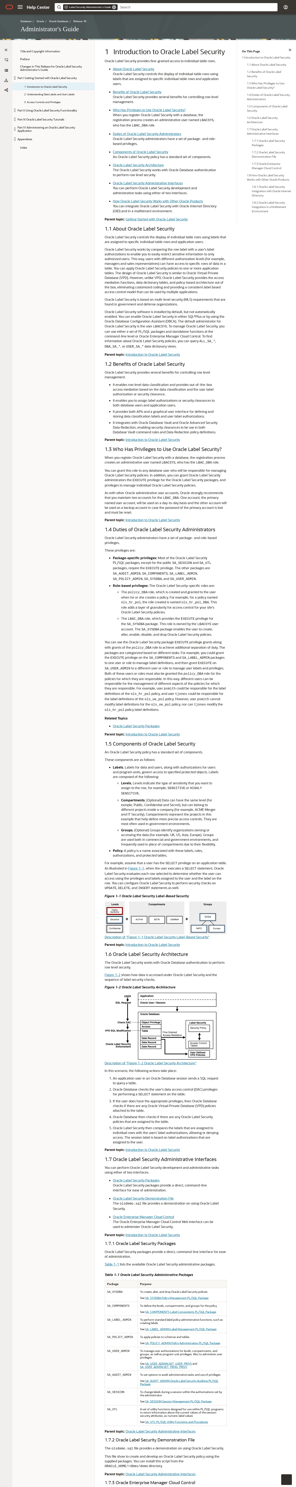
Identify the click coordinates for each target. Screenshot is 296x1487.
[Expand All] (6, 59)
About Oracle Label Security (106, 69)
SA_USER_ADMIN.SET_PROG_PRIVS (206, 1166)
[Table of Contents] (6, 50)
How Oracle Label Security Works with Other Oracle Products (130, 176)
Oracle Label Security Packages (108, 612)
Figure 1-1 (231, 720)
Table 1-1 (84, 1073)
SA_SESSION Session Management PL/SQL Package (163, 1194)
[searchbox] (197, 7)
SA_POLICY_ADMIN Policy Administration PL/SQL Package (167, 1149)
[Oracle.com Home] (9, 7)
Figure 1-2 (85, 822)
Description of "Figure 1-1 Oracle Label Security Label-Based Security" (129, 789)
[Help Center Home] (38, 7)
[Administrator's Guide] (6, 70)
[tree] (53, 99)
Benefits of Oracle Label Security (109, 87)
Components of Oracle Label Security (113, 132)
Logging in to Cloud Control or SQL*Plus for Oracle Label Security (133, 1376)
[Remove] (114, 7)
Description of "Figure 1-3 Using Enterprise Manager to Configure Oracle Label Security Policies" (148, 1361)
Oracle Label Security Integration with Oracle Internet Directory (132, 1417)
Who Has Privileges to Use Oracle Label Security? (121, 100)
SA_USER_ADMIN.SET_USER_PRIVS (153, 1166)
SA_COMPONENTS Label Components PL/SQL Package (165, 1121)
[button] (20, 6)
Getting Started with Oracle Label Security (129, 194)
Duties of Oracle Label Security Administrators (119, 118)
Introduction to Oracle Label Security (125, 306)
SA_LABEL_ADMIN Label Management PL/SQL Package (166, 1135)
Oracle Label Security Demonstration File (115, 1017)
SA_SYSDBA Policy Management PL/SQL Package (162, 1107)
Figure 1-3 (85, 1283)
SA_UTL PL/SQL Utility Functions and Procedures (161, 1211)
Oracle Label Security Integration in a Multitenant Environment (132, 1435)
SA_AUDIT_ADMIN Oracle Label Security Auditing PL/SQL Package (172, 1180)
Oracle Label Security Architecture (110, 145)
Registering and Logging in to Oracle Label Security (123, 1383)
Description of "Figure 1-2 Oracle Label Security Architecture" (123, 905)
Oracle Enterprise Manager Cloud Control (116, 1030)
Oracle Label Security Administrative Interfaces (120, 158)
